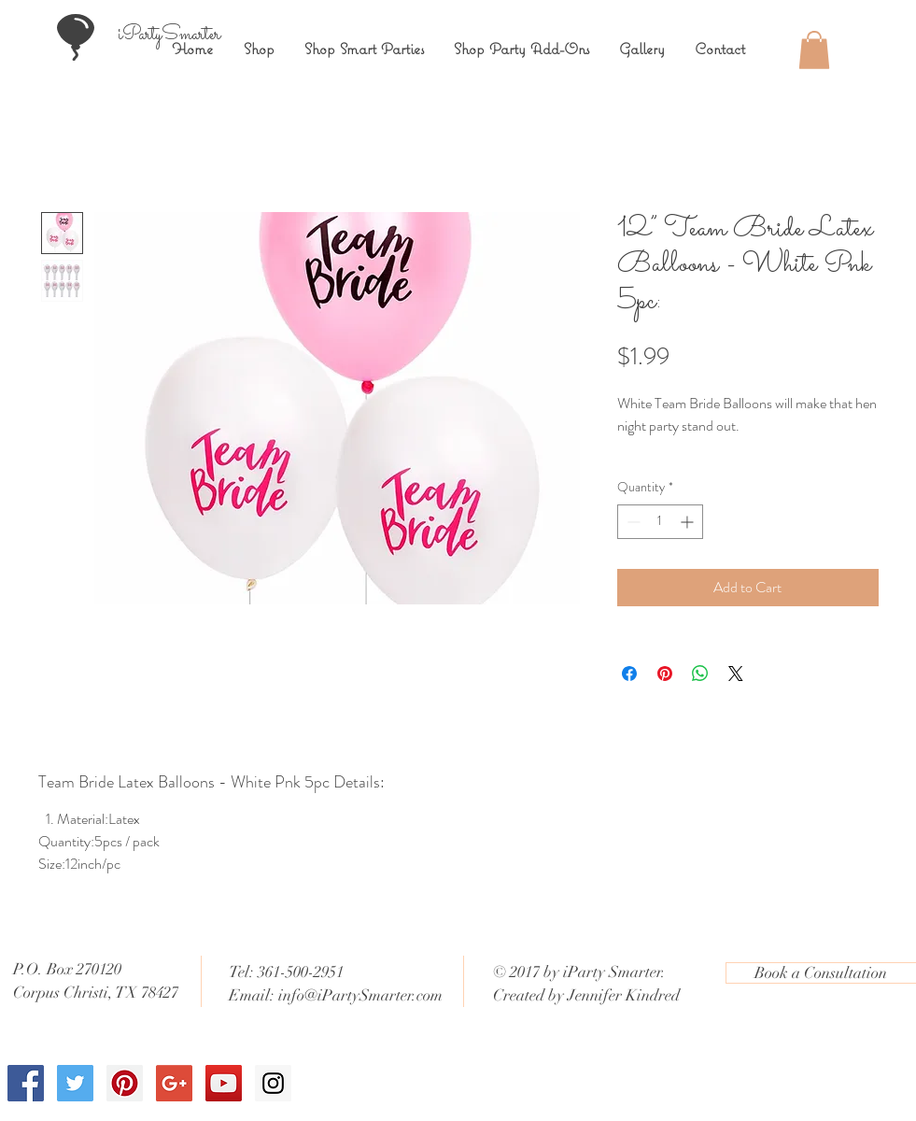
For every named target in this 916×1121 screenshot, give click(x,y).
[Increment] (688, 521)
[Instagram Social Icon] (273, 1083)
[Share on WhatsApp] (700, 673)
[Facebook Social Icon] (25, 1083)
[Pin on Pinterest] (665, 673)
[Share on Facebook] (629, 673)
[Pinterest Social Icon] (124, 1083)
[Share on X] (736, 673)
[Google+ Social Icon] (174, 1083)
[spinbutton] (660, 521)
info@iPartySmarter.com (360, 995)
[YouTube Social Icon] (223, 1083)
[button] (814, 50)
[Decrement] (631, 521)
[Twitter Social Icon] (75, 1083)
